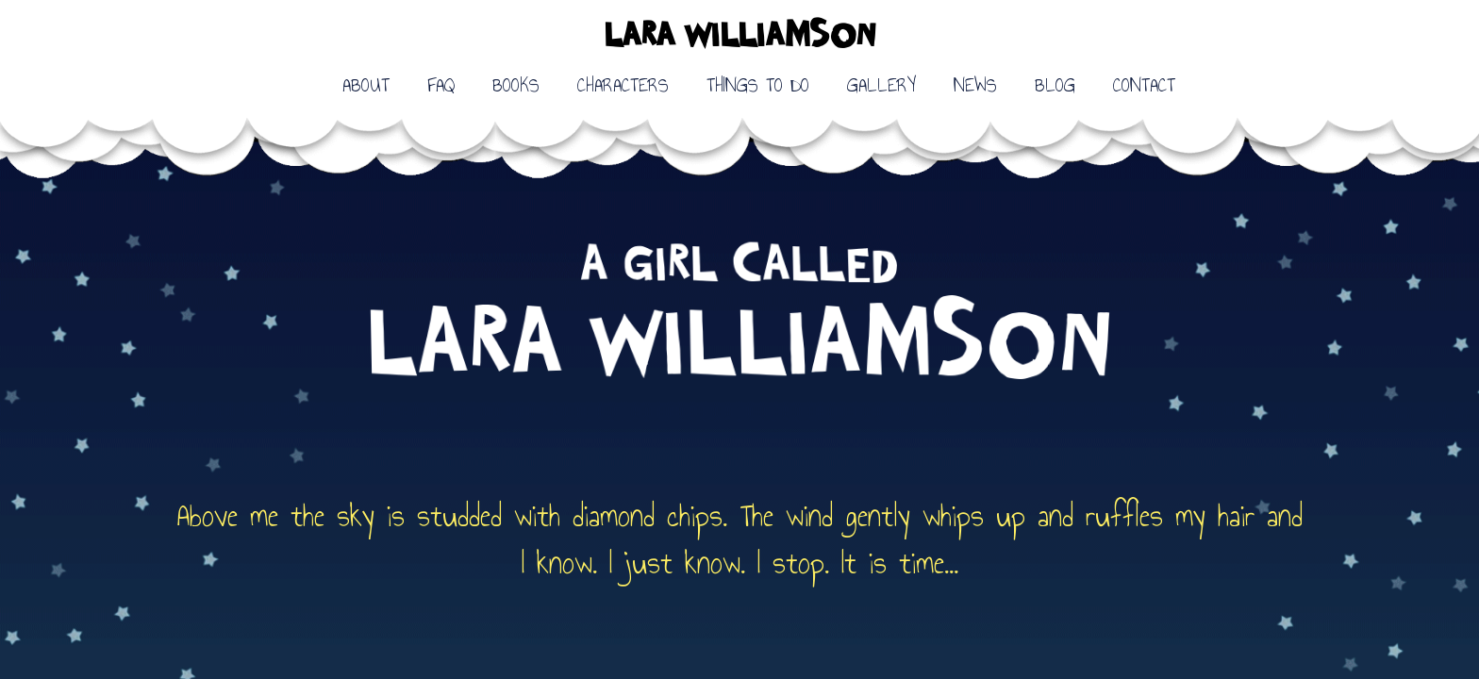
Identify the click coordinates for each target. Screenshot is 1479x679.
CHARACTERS (623, 85)
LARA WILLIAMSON (739, 37)
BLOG (1055, 85)
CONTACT (1144, 85)
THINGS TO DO (757, 85)
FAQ (441, 85)
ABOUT (366, 85)
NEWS (975, 85)
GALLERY (881, 85)
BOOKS (516, 85)
